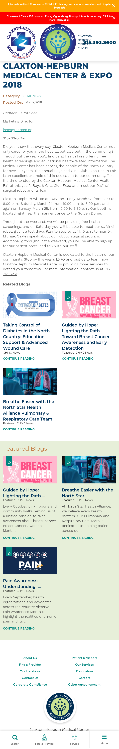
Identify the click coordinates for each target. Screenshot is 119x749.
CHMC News (32, 96)
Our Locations (30, 671)
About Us (30, 658)
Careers (84, 678)
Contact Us (30, 678)
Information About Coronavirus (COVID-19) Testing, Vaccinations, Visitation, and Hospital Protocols (59, 6)
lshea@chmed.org (18, 130)
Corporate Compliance (30, 684)
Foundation (84, 671)
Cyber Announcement (84, 684)
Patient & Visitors (84, 658)
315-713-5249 (14, 138)
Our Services (84, 665)
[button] (113, 6)
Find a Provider (30, 665)
